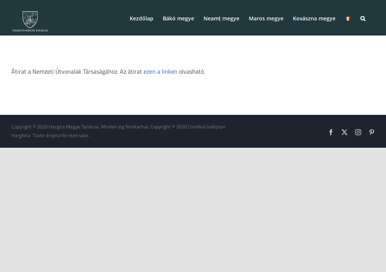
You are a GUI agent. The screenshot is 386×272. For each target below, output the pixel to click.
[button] (362, 18)
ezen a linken (161, 71)
